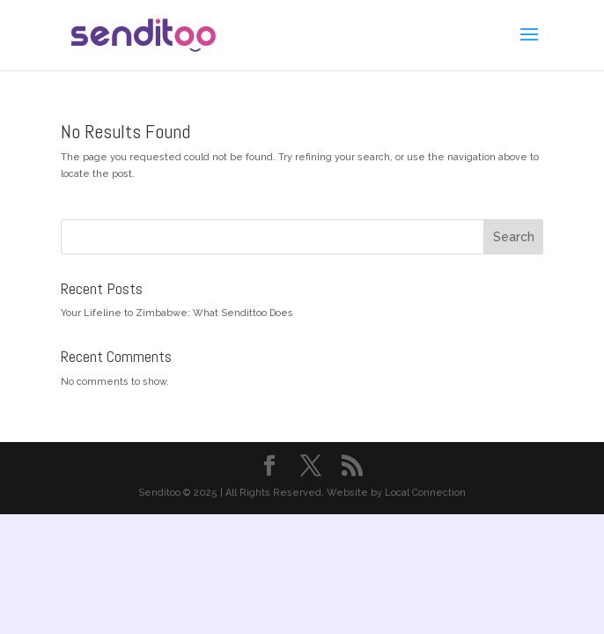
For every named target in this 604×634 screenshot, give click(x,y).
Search (513, 237)
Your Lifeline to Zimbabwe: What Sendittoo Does (177, 313)
